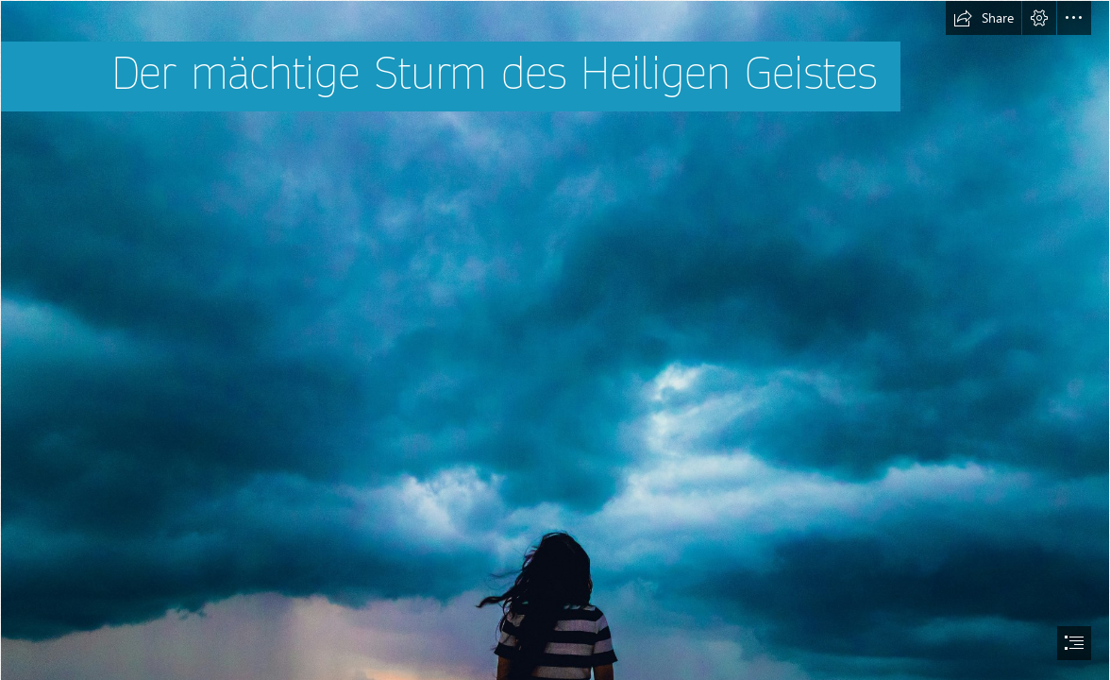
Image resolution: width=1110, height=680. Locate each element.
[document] (555, 340)
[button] (983, 18)
